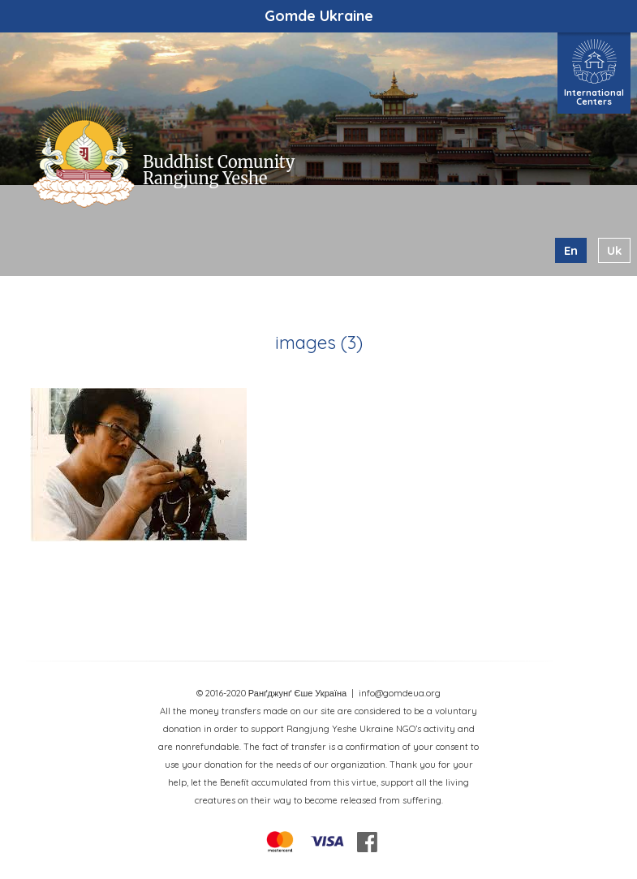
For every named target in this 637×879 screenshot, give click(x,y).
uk (614, 250)
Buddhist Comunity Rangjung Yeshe (219, 170)
